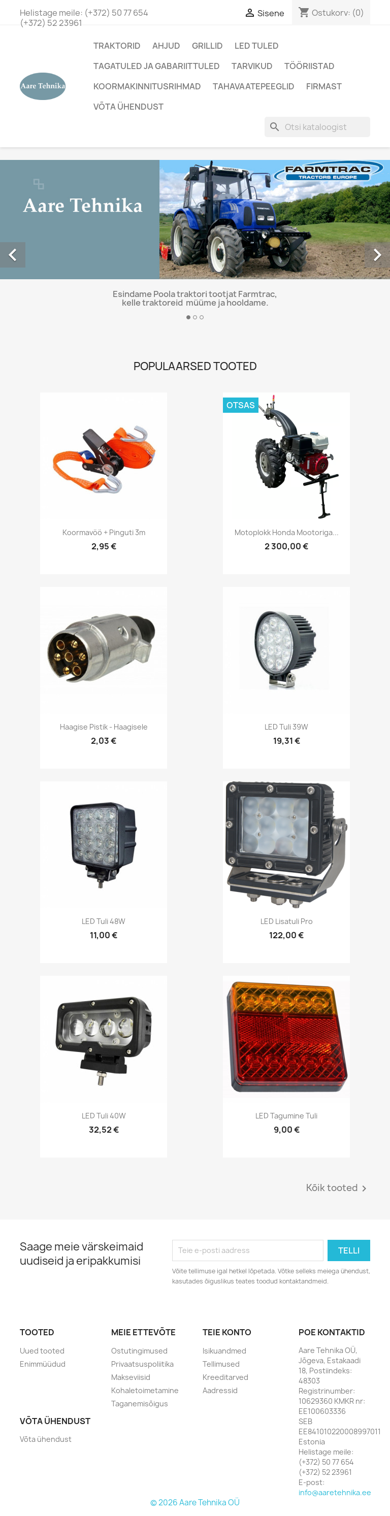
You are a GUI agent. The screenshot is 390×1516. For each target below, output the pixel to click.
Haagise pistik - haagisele (104, 727)
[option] (195, 244)
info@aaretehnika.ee (335, 1492)
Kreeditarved (225, 1377)
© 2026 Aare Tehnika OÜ (195, 1502)
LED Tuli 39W (286, 727)
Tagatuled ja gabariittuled (156, 66)
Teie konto (227, 1332)
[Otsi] (317, 127)
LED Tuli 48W (103, 921)
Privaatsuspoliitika (142, 1364)
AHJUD (166, 45)
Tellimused (221, 1364)
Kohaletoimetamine (145, 1390)
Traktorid (117, 45)
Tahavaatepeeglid (254, 86)
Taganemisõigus (139, 1403)
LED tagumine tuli (286, 1115)
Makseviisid (130, 1377)
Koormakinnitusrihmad (147, 86)
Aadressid (220, 1390)
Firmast (324, 86)
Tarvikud (252, 66)
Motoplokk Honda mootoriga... (287, 532)
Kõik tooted (338, 1188)
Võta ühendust (128, 106)
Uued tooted (42, 1351)
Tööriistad (309, 66)
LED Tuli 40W (104, 1115)
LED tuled (257, 45)
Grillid (207, 45)
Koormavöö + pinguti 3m (103, 532)
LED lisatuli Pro (287, 921)
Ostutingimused (139, 1351)
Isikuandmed (224, 1351)
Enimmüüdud (43, 1364)
